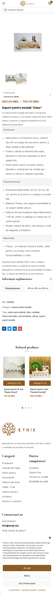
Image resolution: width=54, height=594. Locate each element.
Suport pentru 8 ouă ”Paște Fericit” (13, 390)
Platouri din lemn (11, 482)
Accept (27, 568)
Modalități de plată (38, 481)
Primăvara (7, 463)
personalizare (25, 316)
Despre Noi (35, 472)
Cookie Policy (14, 590)
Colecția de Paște (11, 468)
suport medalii (8, 320)
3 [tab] (28, 408)
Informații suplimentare (27, 279)
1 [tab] (22, 408)
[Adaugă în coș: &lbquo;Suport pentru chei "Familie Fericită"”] (40, 383)
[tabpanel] (14, 380)
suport (42, 316)
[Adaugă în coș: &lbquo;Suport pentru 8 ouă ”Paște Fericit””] (14, 383)
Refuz (27, 575)
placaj (35, 316)
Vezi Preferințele (27, 583)
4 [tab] (31, 408)
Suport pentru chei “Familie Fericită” (39, 390)
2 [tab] (25, 408)
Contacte (41, 590)
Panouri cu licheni (11, 501)
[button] (49, 537)
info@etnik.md (10, 525)
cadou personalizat (16, 312)
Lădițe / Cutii (8, 487)
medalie (36, 312)
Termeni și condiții (29, 590)
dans (29, 312)
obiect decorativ (9, 316)
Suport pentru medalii (21, 307)
